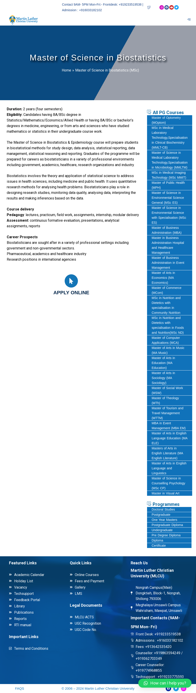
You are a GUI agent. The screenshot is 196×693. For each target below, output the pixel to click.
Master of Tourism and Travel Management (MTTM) (167, 413)
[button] (165, 683)
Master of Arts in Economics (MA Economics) (163, 277)
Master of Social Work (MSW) (167, 390)
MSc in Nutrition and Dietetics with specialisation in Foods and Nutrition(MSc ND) (168, 325)
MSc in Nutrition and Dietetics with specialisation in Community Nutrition (166, 305)
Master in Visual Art (165, 493)
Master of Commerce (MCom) (166, 290)
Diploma (157, 540)
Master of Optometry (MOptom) (166, 120)
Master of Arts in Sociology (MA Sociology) (163, 378)
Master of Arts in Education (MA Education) (163, 363)
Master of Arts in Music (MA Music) (168, 350)
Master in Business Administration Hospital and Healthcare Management (168, 245)
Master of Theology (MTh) (165, 400)
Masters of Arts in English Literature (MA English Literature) (167, 453)
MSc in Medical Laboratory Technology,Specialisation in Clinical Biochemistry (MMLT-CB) (169, 137)
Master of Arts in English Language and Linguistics (169, 468)
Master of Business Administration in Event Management (168, 262)
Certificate (159, 545)
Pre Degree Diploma (166, 535)
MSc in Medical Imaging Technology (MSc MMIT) (169, 175)
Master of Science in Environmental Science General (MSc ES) (168, 197)
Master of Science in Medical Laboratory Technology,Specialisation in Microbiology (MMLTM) (169, 160)
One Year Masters (164, 520)
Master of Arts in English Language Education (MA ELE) (169, 438)
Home (66, 70)
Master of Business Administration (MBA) (166, 230)
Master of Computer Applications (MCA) (166, 340)
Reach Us (139, 563)
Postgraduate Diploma (167, 525)
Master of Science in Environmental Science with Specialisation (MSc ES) (169, 215)
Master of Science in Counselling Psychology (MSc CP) (168, 483)
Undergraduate (162, 530)
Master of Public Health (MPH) (168, 185)
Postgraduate (161, 514)
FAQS (19, 688)
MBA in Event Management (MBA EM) (168, 425)
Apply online (71, 292)
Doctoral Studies (163, 509)
